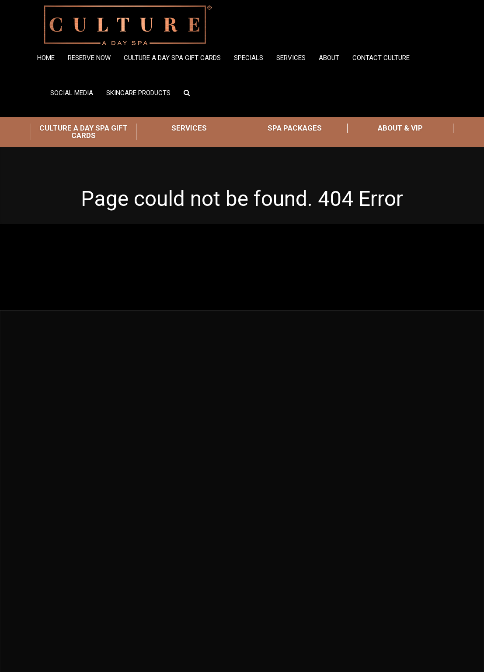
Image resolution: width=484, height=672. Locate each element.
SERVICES (189, 128)
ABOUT (329, 58)
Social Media (71, 93)
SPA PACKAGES (295, 128)
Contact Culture (381, 58)
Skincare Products (138, 93)
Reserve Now (89, 58)
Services (291, 58)
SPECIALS (248, 58)
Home (46, 58)
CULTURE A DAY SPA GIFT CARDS (83, 132)
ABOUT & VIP (400, 128)
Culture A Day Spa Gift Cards (172, 58)
